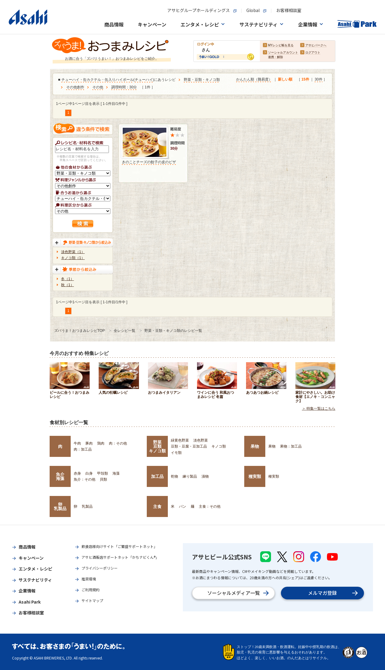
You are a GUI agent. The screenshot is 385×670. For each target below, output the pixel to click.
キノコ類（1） (73, 258)
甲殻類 (102, 473)
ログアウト (312, 52)
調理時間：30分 (124, 87)
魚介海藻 (60, 476)
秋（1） (67, 285)
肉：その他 (118, 443)
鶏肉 (100, 443)
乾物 (174, 476)
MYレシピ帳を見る (281, 45)
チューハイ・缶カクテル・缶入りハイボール (97, 80)
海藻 (116, 473)
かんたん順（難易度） (254, 80)
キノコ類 (218, 446)
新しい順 (285, 80)
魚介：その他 (84, 479)
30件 (318, 80)
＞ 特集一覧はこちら (318, 408)
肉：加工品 (83, 449)
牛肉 (77, 443)
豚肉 (89, 443)
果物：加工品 (291, 446)
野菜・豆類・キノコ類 (202, 80)
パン (182, 506)
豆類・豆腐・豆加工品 (189, 446)
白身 (89, 473)
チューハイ (144, 80)
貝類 (103, 479)
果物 (255, 446)
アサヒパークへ (315, 45)
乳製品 (87, 506)
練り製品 (190, 476)
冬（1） (67, 279)
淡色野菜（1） (73, 252)
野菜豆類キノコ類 (157, 446)
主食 (157, 506)
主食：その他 (209, 506)
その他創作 (75, 87)
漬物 (205, 476)
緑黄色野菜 (180, 440)
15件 (305, 80)
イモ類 (176, 453)
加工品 (157, 476)
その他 (97, 87)
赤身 (77, 473)
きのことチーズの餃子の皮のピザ (149, 162)
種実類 (254, 476)
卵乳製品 (60, 506)
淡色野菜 (200, 440)
